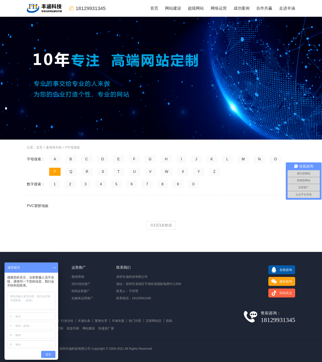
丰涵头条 (84, 320)
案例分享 (101, 320)
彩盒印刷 (73, 328)
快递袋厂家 (106, 328)
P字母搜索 (72, 147)
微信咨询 (280, 281)
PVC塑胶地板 (38, 206)
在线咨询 (280, 269)
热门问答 (135, 320)
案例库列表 (54, 147)
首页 (154, 8)
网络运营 (219, 8)
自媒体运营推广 (82, 298)
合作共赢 (264, 8)
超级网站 (196, 8)
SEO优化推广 (81, 284)
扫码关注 (280, 293)
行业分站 (67, 320)
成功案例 (241, 8)
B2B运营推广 (81, 291)
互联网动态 (153, 320)
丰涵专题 (118, 320)
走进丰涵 (287, 8)
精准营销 (78, 276)
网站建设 (173, 8)
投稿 (169, 320)
